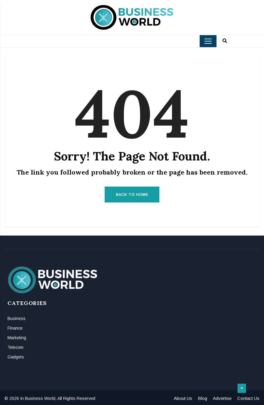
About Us (183, 398)
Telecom (15, 347)
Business (17, 318)
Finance (15, 328)
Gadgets (16, 357)
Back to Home (132, 194)
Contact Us (248, 398)
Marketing (17, 337)
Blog (202, 398)
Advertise (222, 398)
